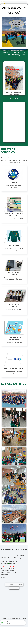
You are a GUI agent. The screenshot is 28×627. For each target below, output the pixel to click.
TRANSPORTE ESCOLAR (10, 274)
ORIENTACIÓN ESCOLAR (10, 305)
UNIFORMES (9, 245)
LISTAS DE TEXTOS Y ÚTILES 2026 (10, 215)
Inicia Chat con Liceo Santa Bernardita (10, 623)
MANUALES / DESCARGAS (14, 584)
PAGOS (10, 182)
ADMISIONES (14, 588)
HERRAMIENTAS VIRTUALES (10, 338)
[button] (10, 98)
